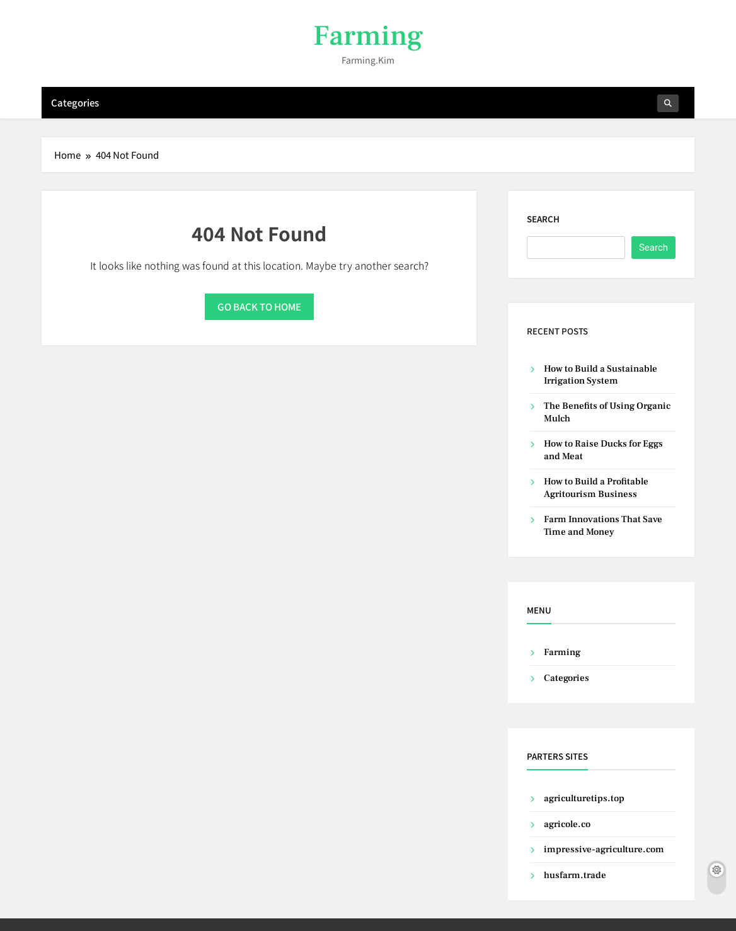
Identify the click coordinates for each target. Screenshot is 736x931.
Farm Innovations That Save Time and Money (603, 525)
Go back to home (259, 306)
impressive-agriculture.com (604, 849)
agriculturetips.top (584, 798)
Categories (75, 102)
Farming (368, 36)
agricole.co (567, 824)
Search (543, 219)
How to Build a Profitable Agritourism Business (596, 488)
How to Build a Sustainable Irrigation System (600, 375)
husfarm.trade (575, 875)
